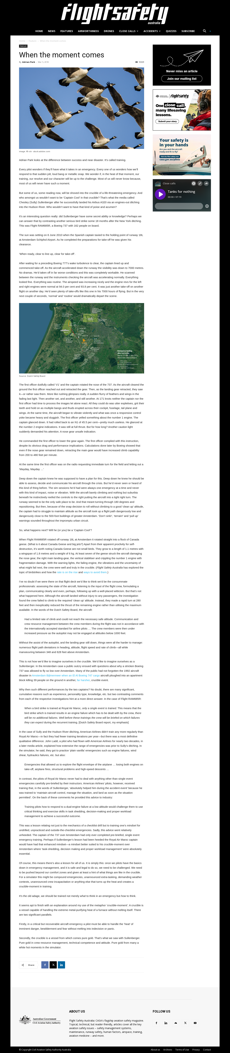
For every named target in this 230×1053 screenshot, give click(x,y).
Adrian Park (28, 62)
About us (155, 1049)
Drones (109, 31)
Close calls (128, 31)
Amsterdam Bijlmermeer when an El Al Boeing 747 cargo (66, 675)
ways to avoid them (95, 572)
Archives (167, 1049)
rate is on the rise (67, 572)
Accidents (152, 31)
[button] (205, 31)
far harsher (83, 680)
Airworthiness (88, 31)
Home (39, 31)
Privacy (196, 1049)
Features (66, 31)
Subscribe (188, 31)
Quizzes (171, 31)
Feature (32, 40)
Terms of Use (182, 1049)
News (51, 31)
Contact (207, 1049)
